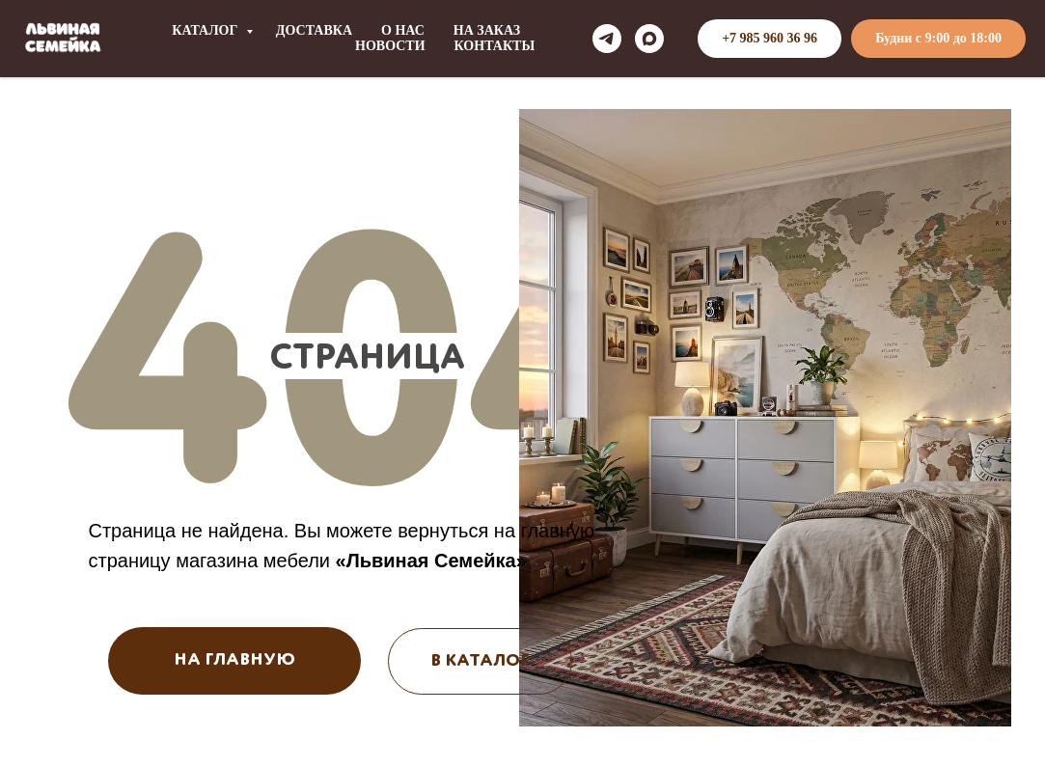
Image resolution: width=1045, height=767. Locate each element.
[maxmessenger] (649, 38)
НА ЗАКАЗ (487, 30)
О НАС (403, 30)
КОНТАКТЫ (495, 46)
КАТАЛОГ (206, 30)
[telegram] (606, 38)
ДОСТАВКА (314, 30)
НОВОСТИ (390, 46)
